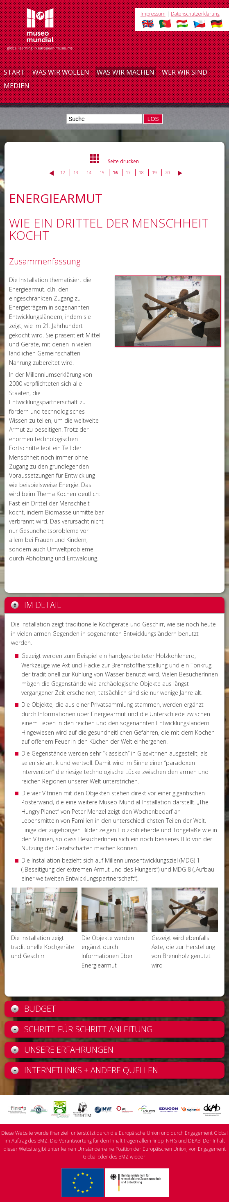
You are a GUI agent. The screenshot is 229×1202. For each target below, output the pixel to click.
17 (128, 172)
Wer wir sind (184, 72)
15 (102, 172)
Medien (16, 85)
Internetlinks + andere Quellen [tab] (84, 1070)
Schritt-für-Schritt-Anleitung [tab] (81, 1029)
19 (154, 172)
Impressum (153, 13)
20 (167, 172)
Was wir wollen (60, 72)
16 (115, 172)
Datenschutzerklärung (195, 13)
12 (62, 172)
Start (14, 72)
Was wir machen (125, 72)
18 (141, 172)
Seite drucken (123, 161)
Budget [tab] (33, 1008)
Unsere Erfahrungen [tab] (62, 1049)
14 (88, 172)
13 (75, 172)
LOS (153, 119)
